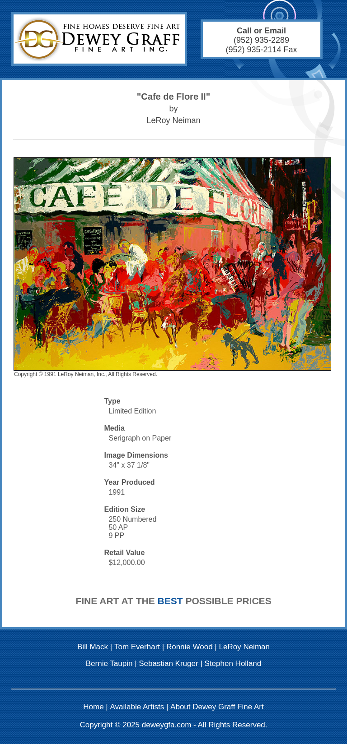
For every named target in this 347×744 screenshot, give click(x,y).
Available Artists (137, 707)
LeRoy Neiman (244, 647)
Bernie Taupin (109, 663)
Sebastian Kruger (168, 663)
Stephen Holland (233, 663)
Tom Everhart (137, 647)
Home (93, 707)
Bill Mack (92, 647)
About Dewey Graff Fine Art (217, 707)
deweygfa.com (167, 725)
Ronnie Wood (189, 647)
